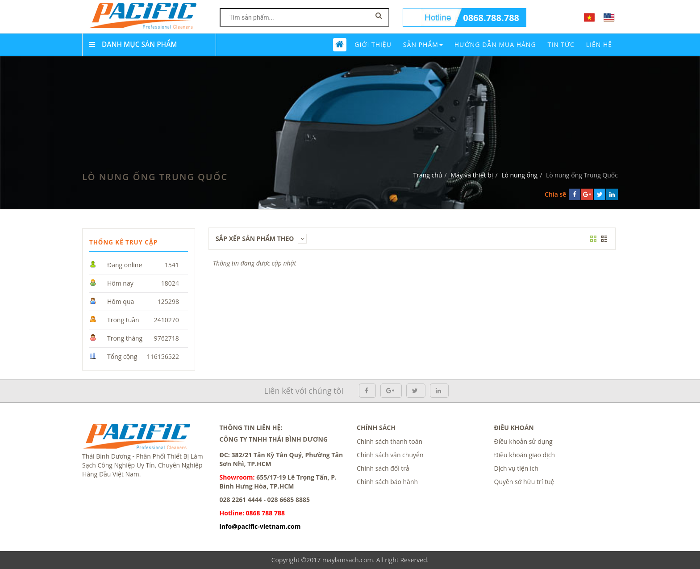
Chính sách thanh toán (389, 441)
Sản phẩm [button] (423, 44)
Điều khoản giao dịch (524, 455)
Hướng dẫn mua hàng (495, 44)
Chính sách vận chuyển (390, 455)
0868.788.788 (491, 18)
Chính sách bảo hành (387, 481)
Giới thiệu (373, 44)
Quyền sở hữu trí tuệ (524, 481)
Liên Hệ (599, 44)
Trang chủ (427, 175)
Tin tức (561, 44)
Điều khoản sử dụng (523, 441)
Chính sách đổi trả (383, 468)
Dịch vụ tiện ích (516, 468)
